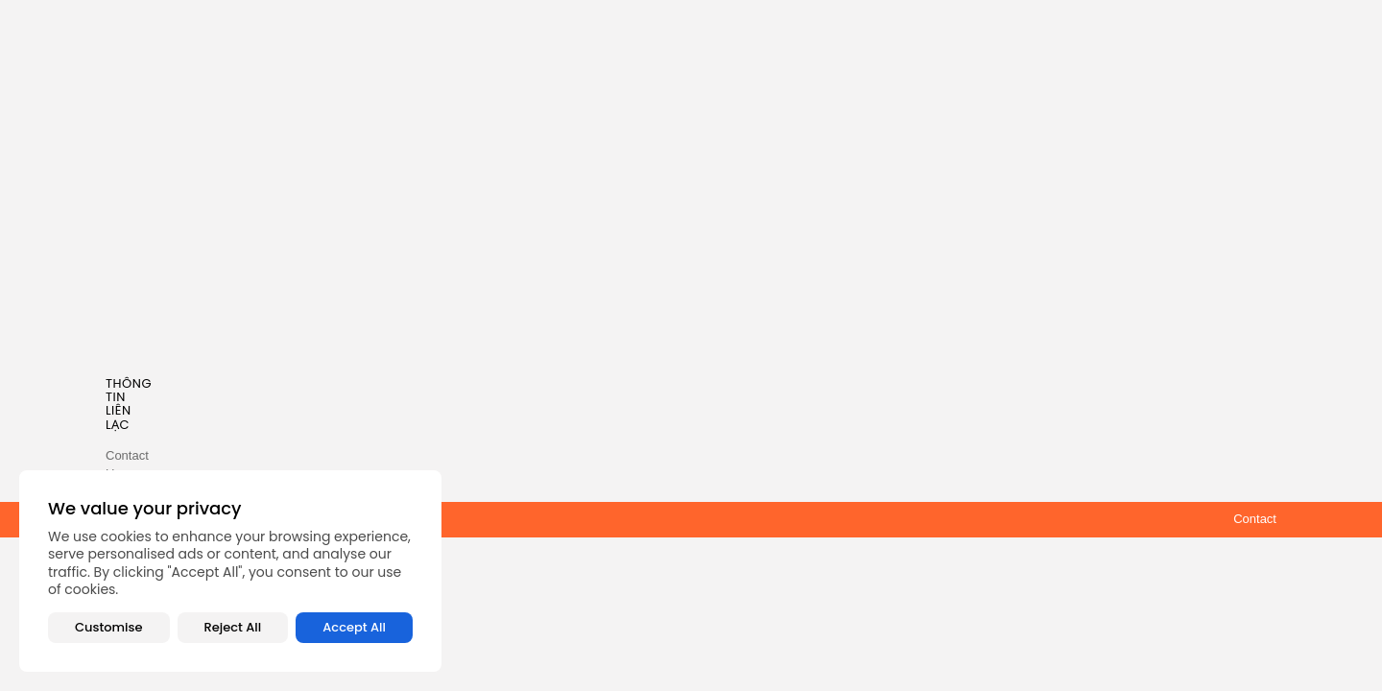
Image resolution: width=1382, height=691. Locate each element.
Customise (108, 627)
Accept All (354, 627)
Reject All (233, 627)
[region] (230, 571)
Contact (1254, 519)
